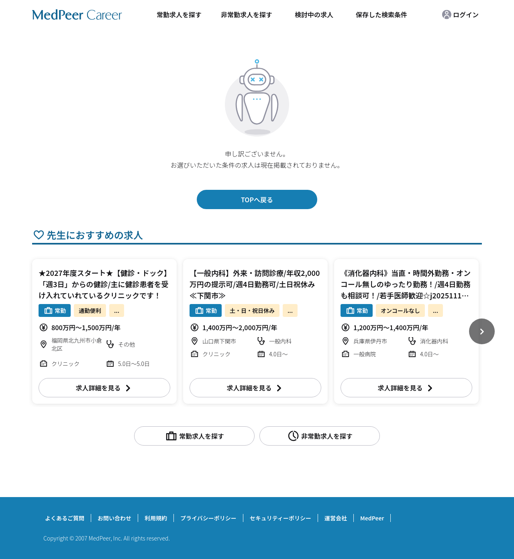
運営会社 (335, 518)
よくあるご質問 (64, 518)
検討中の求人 (314, 14)
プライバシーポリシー (208, 518)
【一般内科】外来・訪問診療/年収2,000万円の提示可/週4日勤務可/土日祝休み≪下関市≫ (255, 283)
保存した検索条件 (381, 14)
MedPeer (372, 518)
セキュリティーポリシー (280, 518)
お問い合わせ (114, 518)
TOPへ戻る (257, 199)
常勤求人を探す (179, 14)
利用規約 (156, 518)
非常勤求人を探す (246, 14)
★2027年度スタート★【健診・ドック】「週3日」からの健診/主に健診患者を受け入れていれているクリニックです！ (103, 283)
